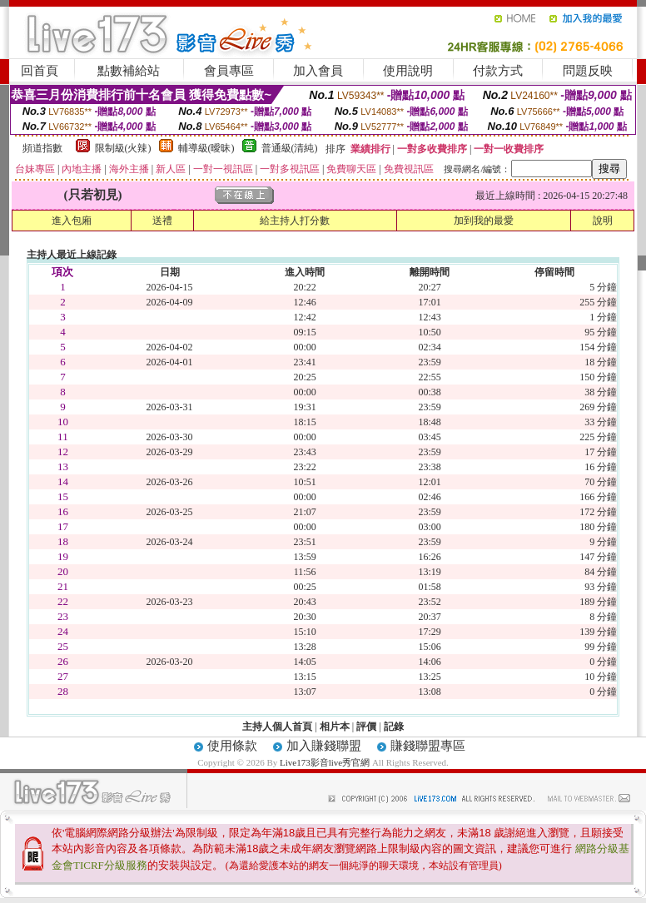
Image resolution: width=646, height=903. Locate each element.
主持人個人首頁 (277, 726)
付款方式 (498, 70)
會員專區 (229, 70)
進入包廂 (72, 220)
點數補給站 (128, 70)
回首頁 (39, 70)
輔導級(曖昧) (206, 148)
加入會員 (318, 70)
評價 (366, 726)
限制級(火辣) (123, 148)
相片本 (335, 726)
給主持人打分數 (295, 220)
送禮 (162, 220)
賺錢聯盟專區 (427, 745)
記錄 (394, 726)
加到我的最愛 (484, 220)
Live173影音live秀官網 (325, 762)
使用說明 (408, 70)
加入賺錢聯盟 (323, 745)
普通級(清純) (289, 148)
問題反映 (588, 70)
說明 (603, 220)
